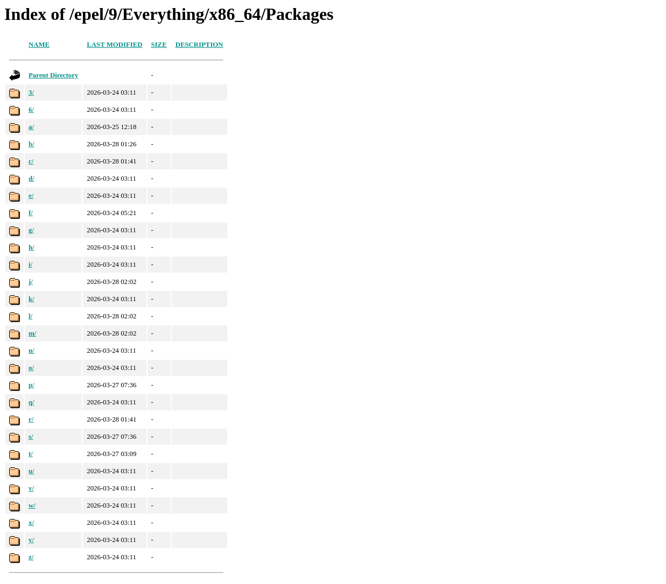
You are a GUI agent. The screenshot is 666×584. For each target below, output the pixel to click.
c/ (31, 161)
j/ (31, 282)
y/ (31, 540)
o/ (31, 368)
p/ (31, 385)
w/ (32, 505)
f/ (31, 213)
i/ (30, 264)
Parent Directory (53, 75)
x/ (31, 522)
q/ (31, 402)
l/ (30, 316)
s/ (31, 436)
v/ (31, 488)
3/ (31, 92)
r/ (31, 419)
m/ (32, 333)
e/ (31, 196)
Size (159, 44)
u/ (31, 471)
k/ (31, 299)
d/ (31, 178)
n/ (31, 350)
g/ (31, 230)
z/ (31, 557)
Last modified (114, 44)
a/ (31, 127)
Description (199, 44)
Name (39, 44)
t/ (31, 454)
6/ (31, 109)
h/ (31, 247)
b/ (31, 144)
